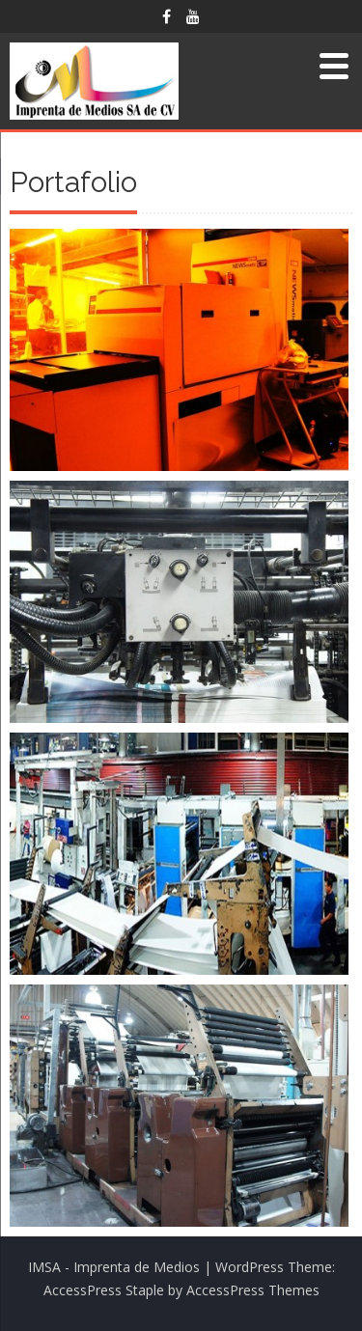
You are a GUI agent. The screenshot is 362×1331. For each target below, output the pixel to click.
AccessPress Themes (253, 1290)
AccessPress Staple (103, 1290)
